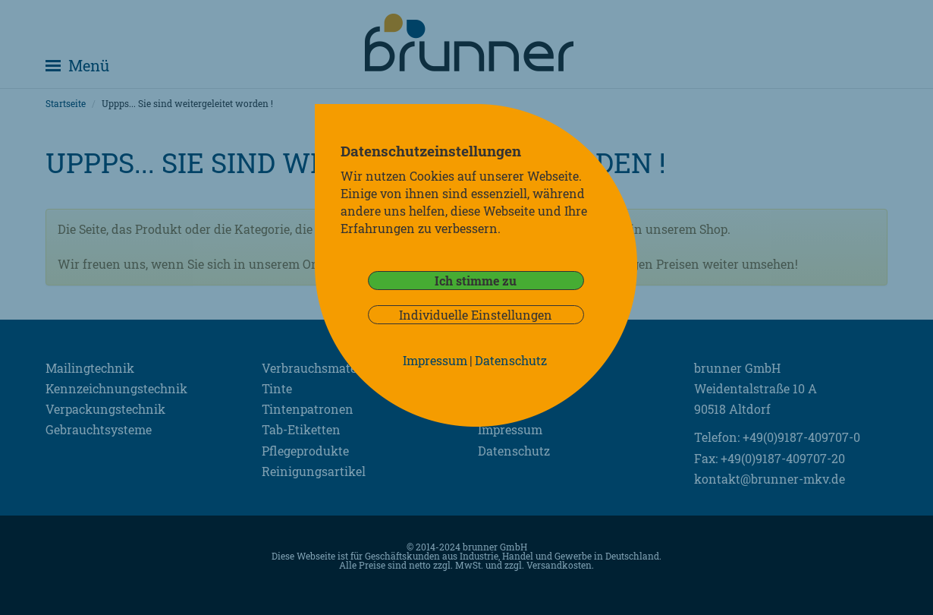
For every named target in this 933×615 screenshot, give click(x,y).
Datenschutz (511, 360)
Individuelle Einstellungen (475, 315)
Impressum (435, 360)
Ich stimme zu (476, 281)
